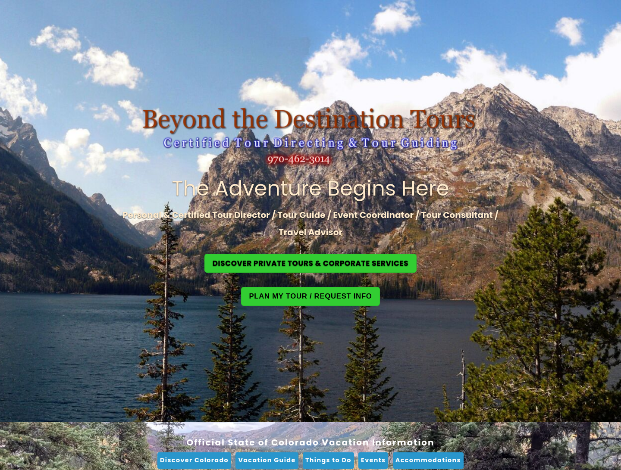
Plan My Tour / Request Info (310, 296)
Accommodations (428, 460)
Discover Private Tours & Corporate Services (311, 263)
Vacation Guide (266, 460)
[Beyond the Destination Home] (310, 138)
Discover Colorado (194, 460)
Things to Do (328, 460)
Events (373, 460)
